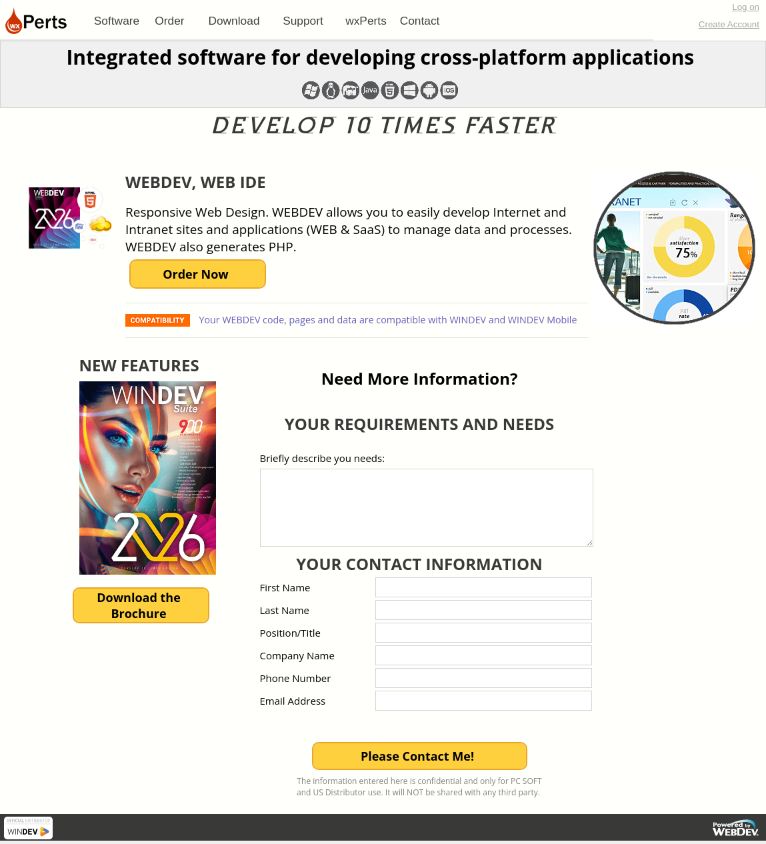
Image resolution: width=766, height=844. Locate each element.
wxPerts (366, 20)
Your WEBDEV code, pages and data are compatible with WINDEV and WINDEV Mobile (387, 319)
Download (233, 20)
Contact (420, 20)
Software (116, 20)
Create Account (729, 24)
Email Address (293, 700)
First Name (285, 587)
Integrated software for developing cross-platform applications (380, 57)
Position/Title (290, 632)
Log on (745, 7)
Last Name (285, 610)
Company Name (297, 655)
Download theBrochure (139, 605)
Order (169, 20)
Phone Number (295, 678)
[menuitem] (117, 20)
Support (303, 20)
